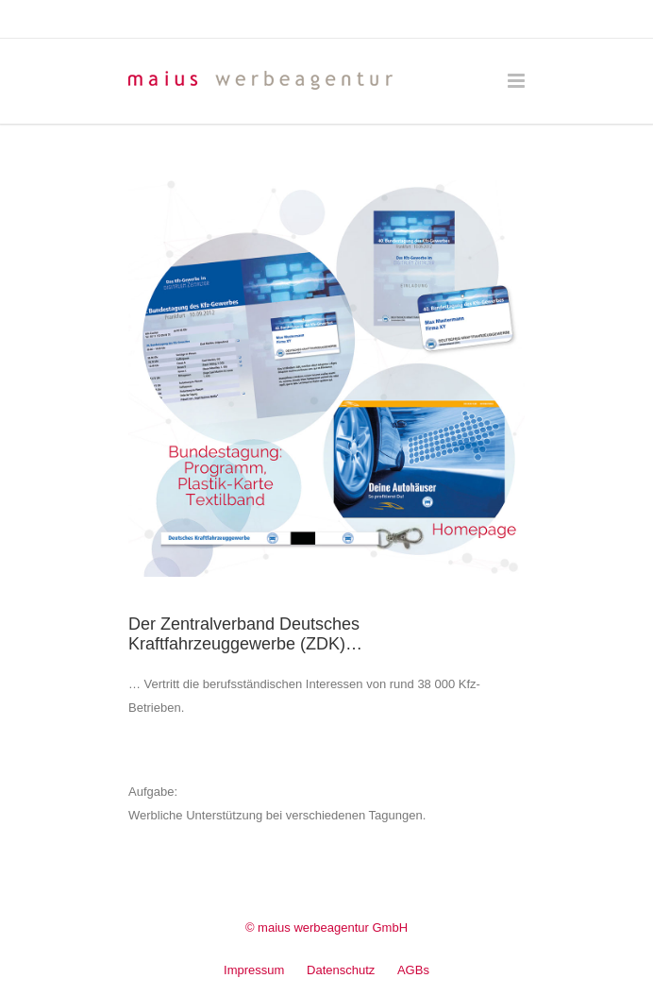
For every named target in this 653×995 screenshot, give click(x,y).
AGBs (413, 970)
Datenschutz (341, 970)
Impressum (254, 970)
